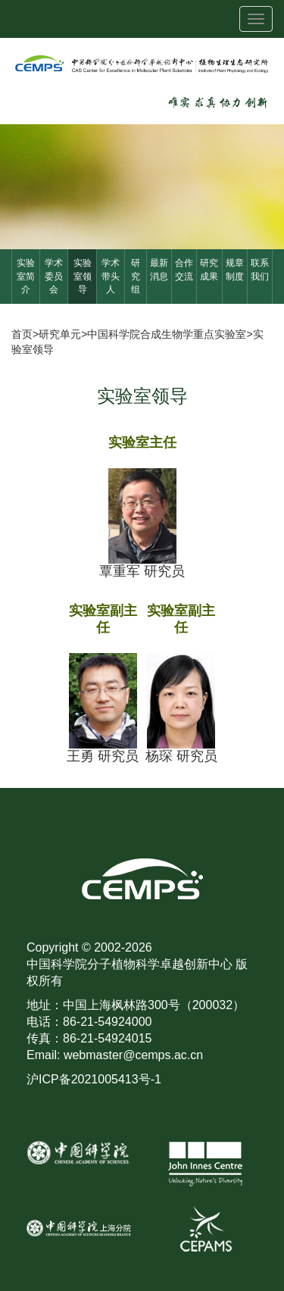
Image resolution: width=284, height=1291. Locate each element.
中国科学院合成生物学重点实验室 (166, 334)
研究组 (135, 276)
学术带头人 (110, 276)
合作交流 (184, 269)
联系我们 (260, 269)
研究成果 (209, 269)
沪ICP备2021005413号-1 (94, 1079)
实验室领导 (82, 276)
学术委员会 (54, 276)
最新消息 (159, 269)
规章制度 (235, 269)
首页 (22, 334)
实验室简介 (26, 276)
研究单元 (60, 334)
